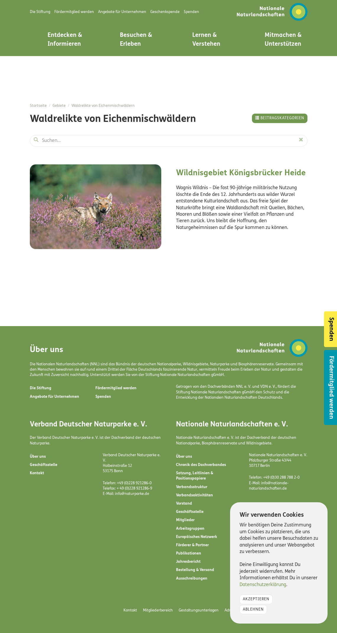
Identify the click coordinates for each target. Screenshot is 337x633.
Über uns (38, 457)
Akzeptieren (256, 599)
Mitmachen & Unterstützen (283, 39)
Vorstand (184, 504)
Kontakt (37, 473)
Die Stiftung (40, 388)
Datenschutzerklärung (263, 585)
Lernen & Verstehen (206, 39)
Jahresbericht (188, 562)
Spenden (103, 397)
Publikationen (188, 553)
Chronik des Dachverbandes (201, 465)
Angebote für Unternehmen (54, 397)
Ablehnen (253, 609)
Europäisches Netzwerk (196, 537)
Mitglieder (185, 520)
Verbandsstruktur (191, 487)
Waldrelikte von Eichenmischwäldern (103, 106)
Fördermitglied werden (115, 388)
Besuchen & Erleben (136, 39)
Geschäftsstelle (43, 465)
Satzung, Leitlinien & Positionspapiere (194, 475)
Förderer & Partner (192, 545)
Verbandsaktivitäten (194, 495)
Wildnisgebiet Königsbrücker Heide (241, 173)
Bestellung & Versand (195, 570)
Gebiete (59, 106)
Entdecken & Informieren (65, 39)
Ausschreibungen (191, 578)
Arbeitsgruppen (190, 529)
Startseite (38, 106)
